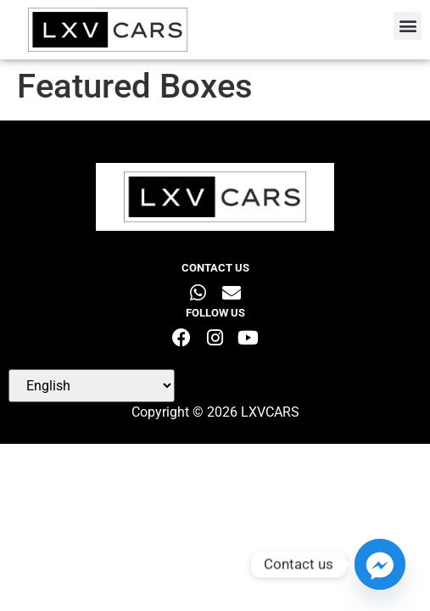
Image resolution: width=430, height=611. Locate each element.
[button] (408, 26)
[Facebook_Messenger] (380, 564)
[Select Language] (91, 385)
